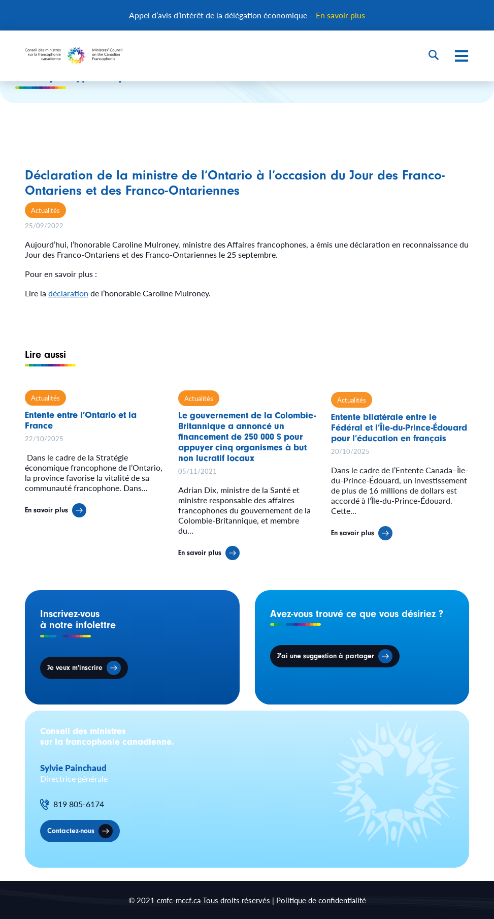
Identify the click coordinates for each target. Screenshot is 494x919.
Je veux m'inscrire (75, 667)
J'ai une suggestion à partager (325, 656)
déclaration (68, 293)
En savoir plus (340, 15)
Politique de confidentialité (321, 900)
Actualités (45, 210)
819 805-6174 (78, 804)
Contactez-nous (70, 830)
